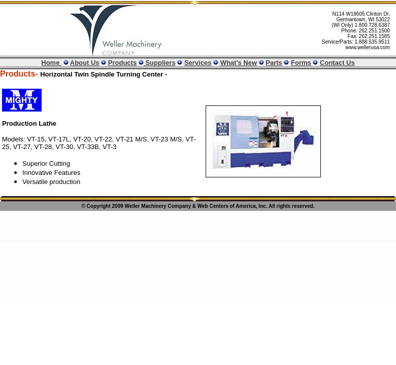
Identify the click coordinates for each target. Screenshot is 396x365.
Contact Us (337, 62)
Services (198, 62)
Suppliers (160, 62)
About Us (85, 62)
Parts (274, 62)
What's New (238, 62)
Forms (301, 62)
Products (122, 62)
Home (51, 62)
